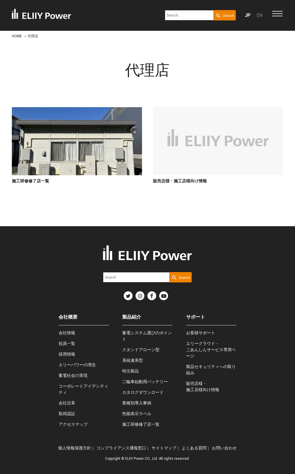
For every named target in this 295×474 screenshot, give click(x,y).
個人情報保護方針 (74, 448)
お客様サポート (200, 332)
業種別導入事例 (136, 403)
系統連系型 (132, 360)
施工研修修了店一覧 (140, 424)
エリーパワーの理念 (77, 364)
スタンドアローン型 (140, 349)
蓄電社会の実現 (73, 375)
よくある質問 (194, 448)
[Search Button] (225, 15)
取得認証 (67, 413)
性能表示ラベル (136, 413)
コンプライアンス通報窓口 (121, 448)
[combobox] (189, 15)
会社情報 (67, 332)
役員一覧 (67, 343)
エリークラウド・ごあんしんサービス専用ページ (211, 349)
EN (259, 15)
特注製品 (130, 371)
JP (248, 15)
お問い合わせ (224, 448)
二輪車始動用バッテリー (145, 381)
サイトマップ (163, 448)
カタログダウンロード (143, 392)
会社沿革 (67, 403)
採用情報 (67, 354)
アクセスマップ (73, 424)
